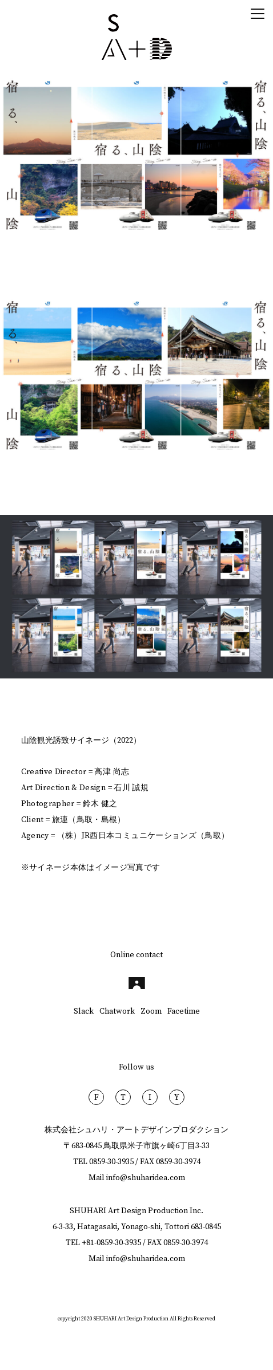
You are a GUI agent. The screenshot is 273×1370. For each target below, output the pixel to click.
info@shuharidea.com (145, 1178)
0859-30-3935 (111, 1162)
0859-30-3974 (178, 1162)
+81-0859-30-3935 (111, 1243)
